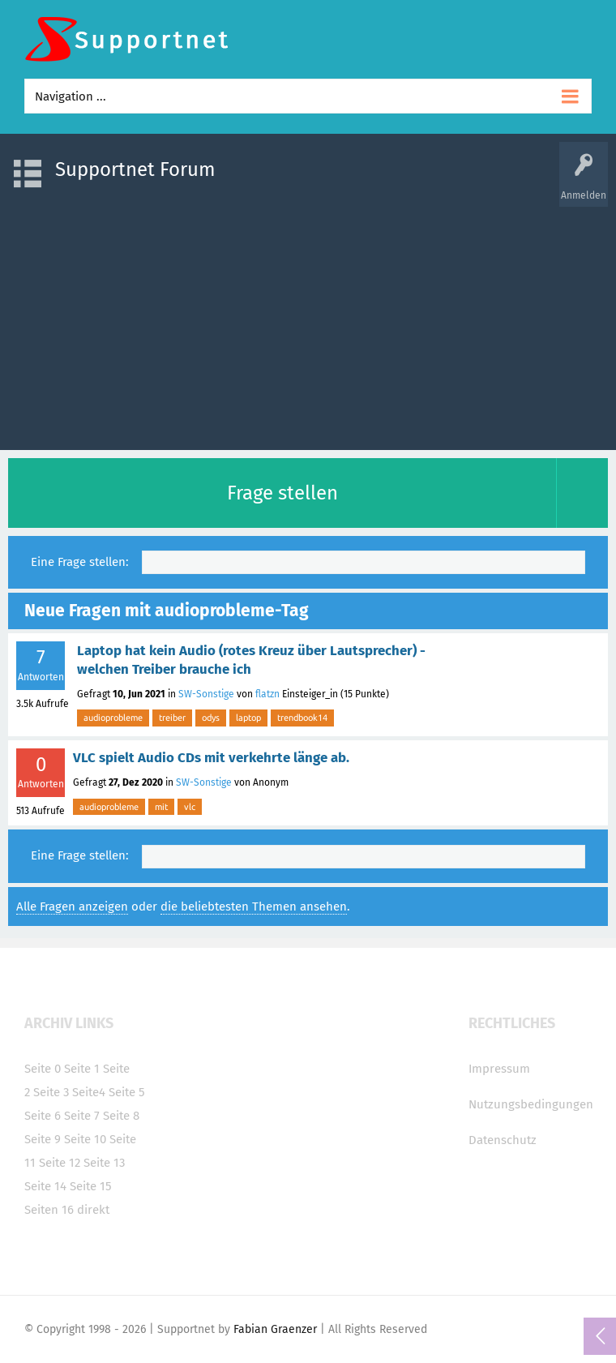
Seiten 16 (49, 1209)
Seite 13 (104, 1162)
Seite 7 (82, 1115)
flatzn (267, 694)
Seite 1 (82, 1068)
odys (211, 717)
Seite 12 (59, 1162)
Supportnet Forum (135, 169)
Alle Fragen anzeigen (72, 906)
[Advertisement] (308, 320)
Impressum (499, 1068)
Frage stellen (282, 493)
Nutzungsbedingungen (530, 1104)
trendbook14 (302, 717)
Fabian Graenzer (275, 1329)
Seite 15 (91, 1186)
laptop (248, 717)
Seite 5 (127, 1092)
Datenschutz (502, 1140)
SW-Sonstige (206, 694)
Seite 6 (42, 1115)
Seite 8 (121, 1115)
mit (161, 807)
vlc (189, 807)
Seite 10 (85, 1139)
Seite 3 (51, 1092)
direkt (93, 1209)
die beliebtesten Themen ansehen (253, 906)
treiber (172, 717)
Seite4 (88, 1092)
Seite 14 (45, 1186)
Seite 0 (42, 1068)
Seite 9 (42, 1139)
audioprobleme (113, 717)
